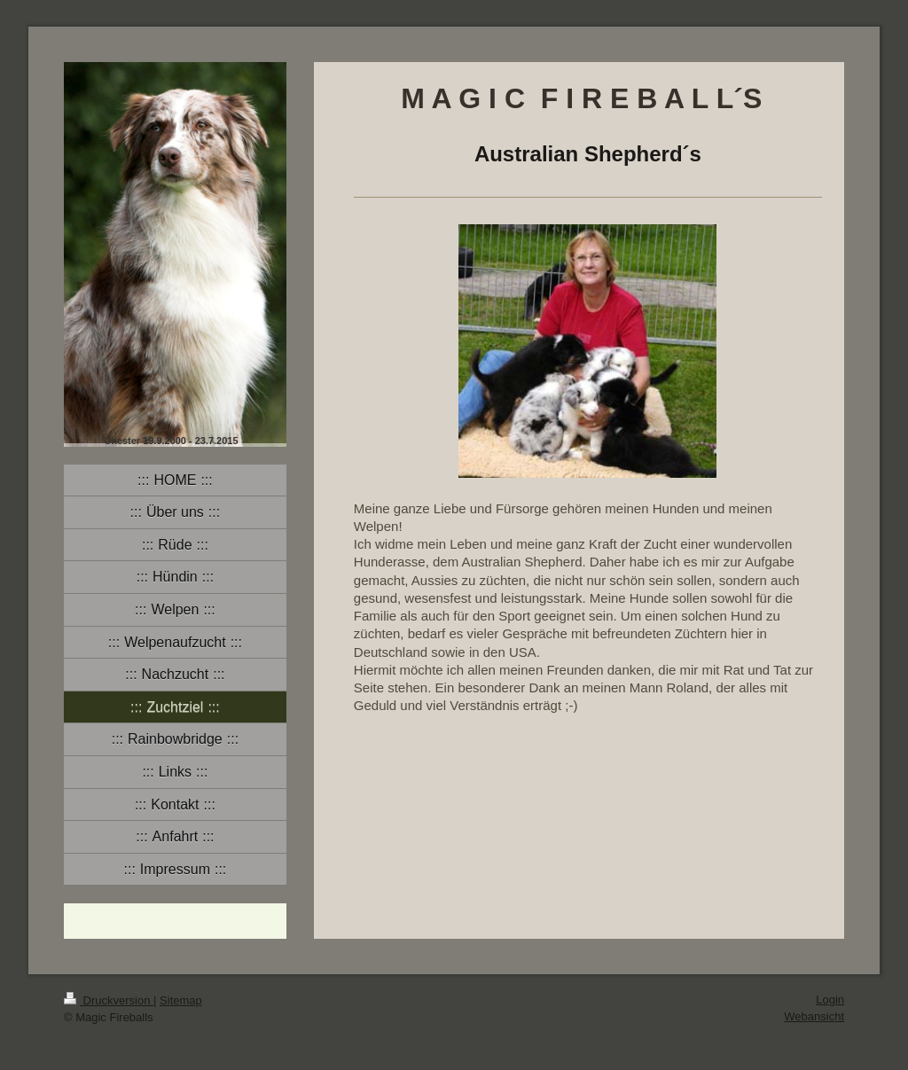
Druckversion (108, 1000)
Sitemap (181, 1000)
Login (830, 999)
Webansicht (814, 1016)
